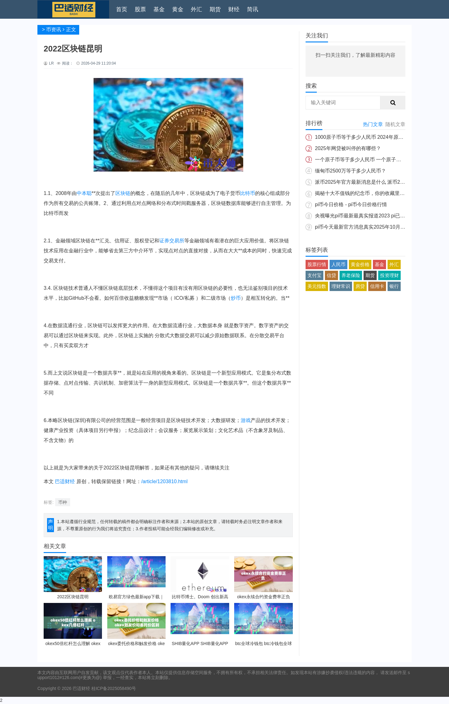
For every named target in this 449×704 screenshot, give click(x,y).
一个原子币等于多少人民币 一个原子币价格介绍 (368, 159)
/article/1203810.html (164, 481)
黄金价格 (360, 264)
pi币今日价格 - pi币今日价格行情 (351, 204)
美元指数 (316, 286)
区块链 (122, 193)
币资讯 (53, 29)
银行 (394, 286)
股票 (140, 9)
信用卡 (377, 286)
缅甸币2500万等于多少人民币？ (350, 170)
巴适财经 (65, 481)
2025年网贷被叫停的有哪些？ (348, 148)
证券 (164, 240)
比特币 (247, 193)
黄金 (177, 9)
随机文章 (395, 124)
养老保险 (350, 275)
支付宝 (314, 275)
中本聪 (84, 193)
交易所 (176, 240)
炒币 (236, 298)
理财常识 (340, 286)
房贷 (360, 286)
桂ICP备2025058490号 (113, 688)
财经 (233, 9)
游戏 (246, 420)
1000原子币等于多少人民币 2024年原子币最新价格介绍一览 (381, 137)
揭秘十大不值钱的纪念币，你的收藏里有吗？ (365, 193)
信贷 (331, 275)
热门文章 (373, 124)
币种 (62, 502)
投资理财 (389, 275)
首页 (121, 9)
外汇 (196, 9)
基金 (159, 9)
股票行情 (316, 264)
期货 (215, 9)
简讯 (252, 9)
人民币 (338, 264)
